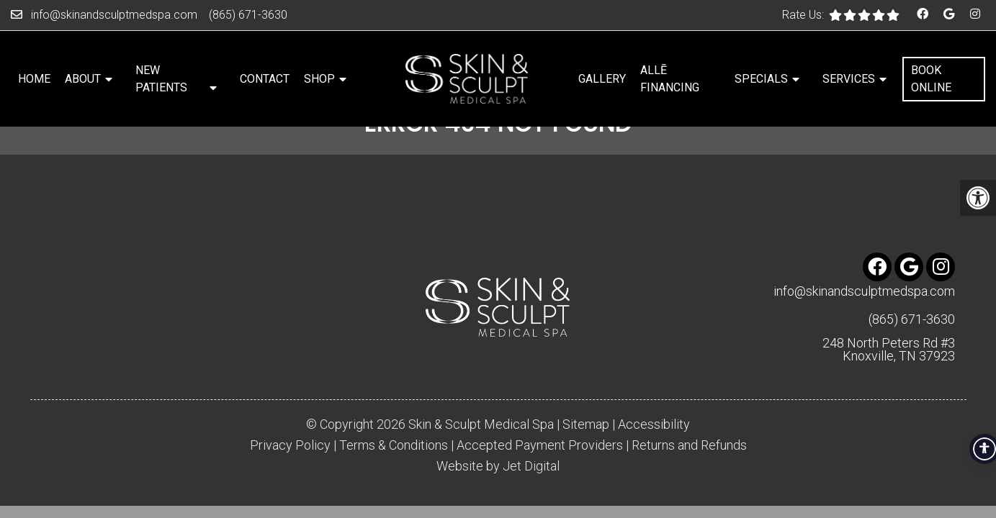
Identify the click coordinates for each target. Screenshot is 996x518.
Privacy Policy (290, 445)
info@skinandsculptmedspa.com (114, 15)
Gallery (602, 79)
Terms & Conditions (393, 445)
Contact (265, 79)
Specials (761, 79)
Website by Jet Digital (498, 466)
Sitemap (585, 424)
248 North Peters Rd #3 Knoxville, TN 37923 (888, 350)
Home (34, 79)
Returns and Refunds (689, 445)
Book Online (931, 78)
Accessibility (654, 424)
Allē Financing (669, 78)
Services (848, 79)
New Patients (161, 78)
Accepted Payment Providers (540, 445)
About (83, 79)
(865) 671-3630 (248, 15)
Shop (319, 79)
